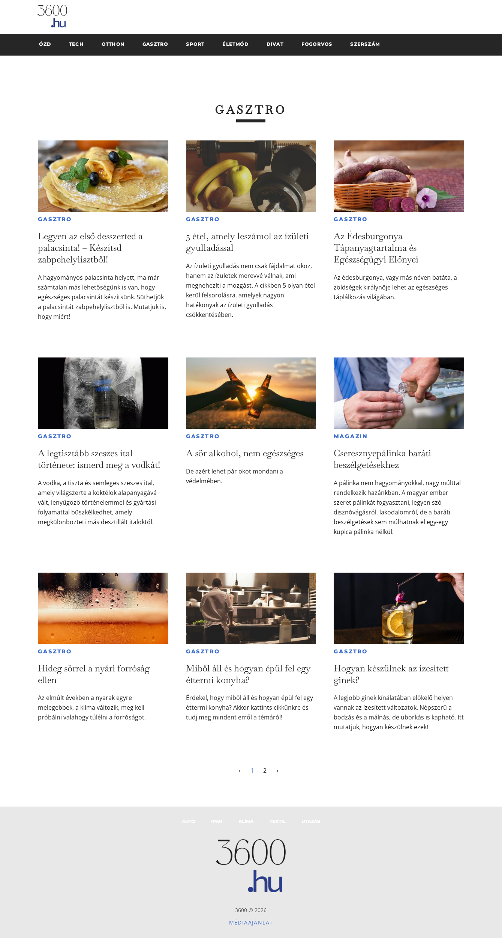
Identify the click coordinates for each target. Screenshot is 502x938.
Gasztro (55, 219)
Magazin (351, 436)
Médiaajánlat (251, 922)
